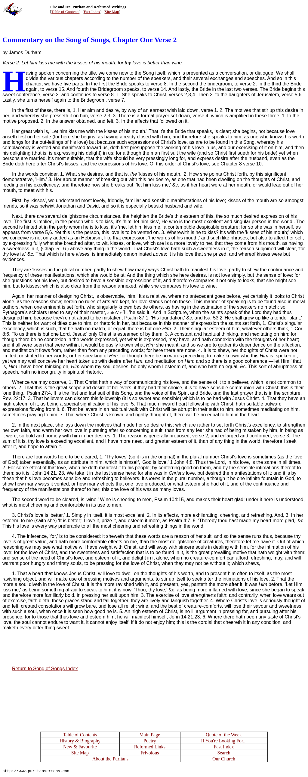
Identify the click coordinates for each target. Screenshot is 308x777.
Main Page (149, 734)
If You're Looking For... (223, 740)
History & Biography (80, 740)
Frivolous (149, 752)
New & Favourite (80, 746)
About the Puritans (110, 758)
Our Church (223, 758)
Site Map (112, 11)
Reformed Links (149, 746)
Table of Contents (65, 11)
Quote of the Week (224, 734)
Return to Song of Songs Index (45, 668)
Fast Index (92, 11)
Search (223, 752)
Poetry (149, 740)
